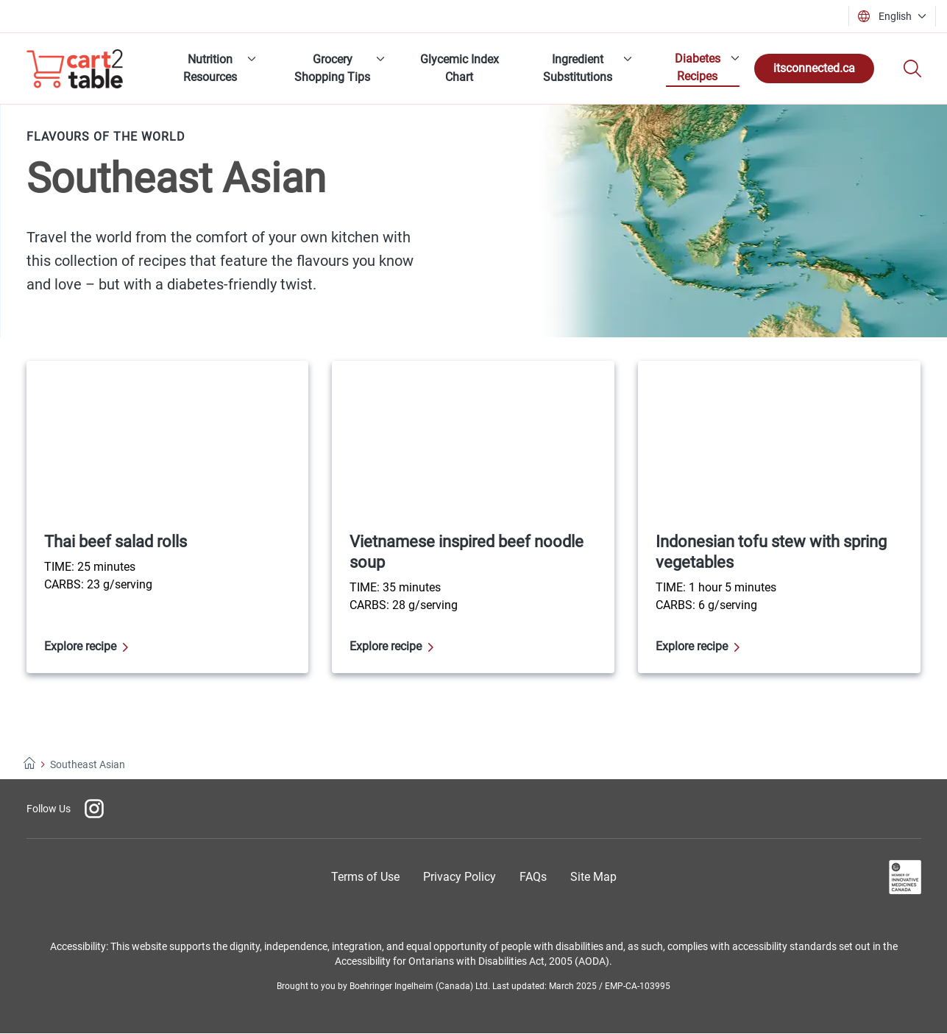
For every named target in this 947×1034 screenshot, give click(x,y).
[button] (896, 16)
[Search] (912, 68)
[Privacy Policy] (459, 877)
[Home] (29, 764)
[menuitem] (215, 68)
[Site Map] (593, 877)
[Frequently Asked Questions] (533, 877)
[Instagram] (94, 808)
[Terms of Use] (365, 877)
